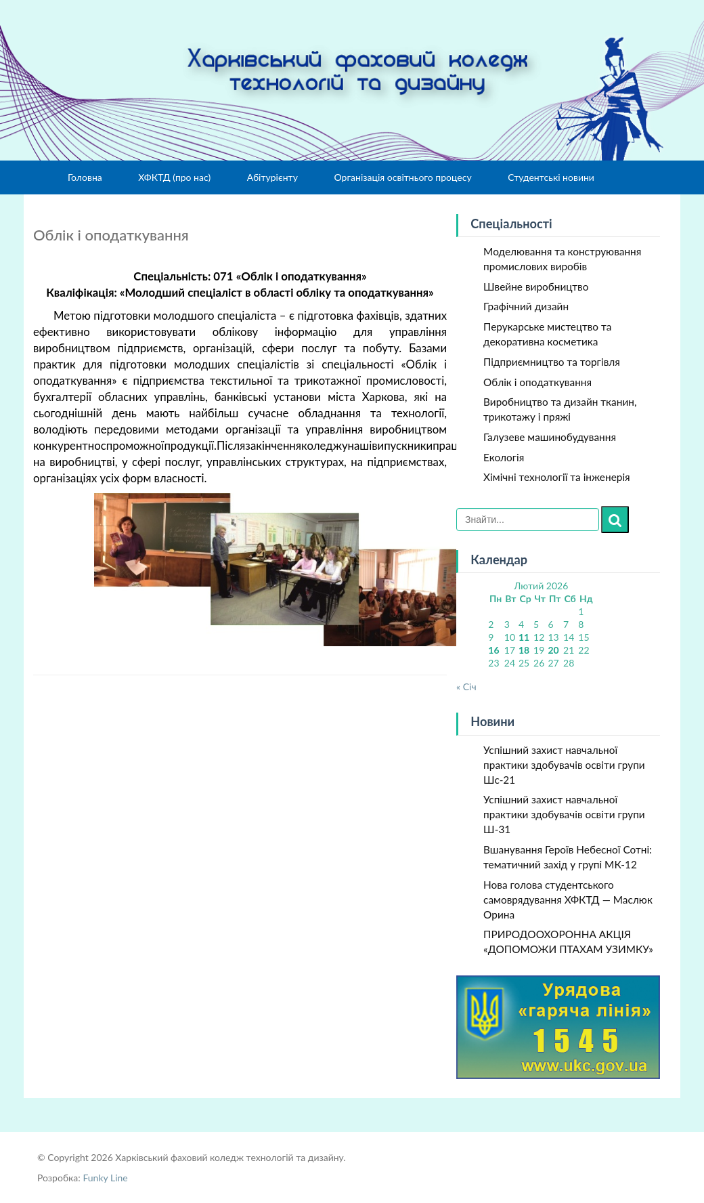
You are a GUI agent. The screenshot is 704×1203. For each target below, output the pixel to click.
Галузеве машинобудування (549, 437)
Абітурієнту (272, 177)
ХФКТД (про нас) (174, 177)
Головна (85, 177)
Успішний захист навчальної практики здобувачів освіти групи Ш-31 (564, 814)
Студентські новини (551, 177)
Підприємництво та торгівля (551, 362)
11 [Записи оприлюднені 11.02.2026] (524, 637)
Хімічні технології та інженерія (556, 477)
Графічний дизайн (526, 306)
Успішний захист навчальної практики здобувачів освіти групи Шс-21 (564, 765)
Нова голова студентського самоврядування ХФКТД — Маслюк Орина (568, 900)
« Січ (466, 686)
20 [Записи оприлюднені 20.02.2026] (553, 650)
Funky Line (105, 1177)
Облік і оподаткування (537, 382)
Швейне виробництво (535, 286)
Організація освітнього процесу (402, 177)
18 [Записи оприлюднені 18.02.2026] (524, 650)
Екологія (503, 457)
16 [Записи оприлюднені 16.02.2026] (493, 650)
